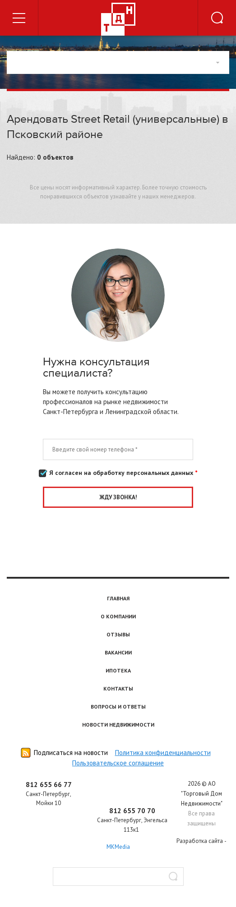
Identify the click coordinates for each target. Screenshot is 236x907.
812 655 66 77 (49, 784)
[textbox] (118, 876)
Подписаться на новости (71, 752)
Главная (118, 598)
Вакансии (118, 652)
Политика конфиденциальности (163, 752)
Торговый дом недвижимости (118, 19)
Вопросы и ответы (118, 706)
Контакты (118, 688)
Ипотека (118, 670)
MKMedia (118, 847)
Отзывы (118, 634)
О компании (118, 616)
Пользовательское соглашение (118, 763)
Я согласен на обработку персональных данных (118, 473)
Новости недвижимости (118, 724)
